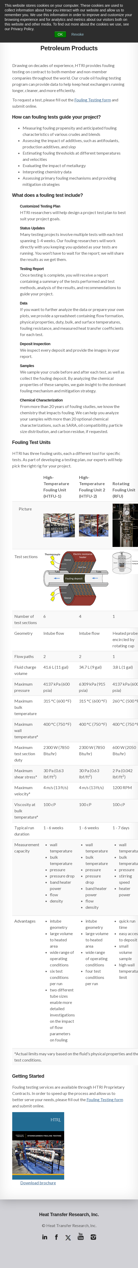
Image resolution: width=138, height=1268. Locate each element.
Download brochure (38, 1182)
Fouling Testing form (92, 99)
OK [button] (60, 34)
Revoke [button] (77, 34)
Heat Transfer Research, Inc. (69, 1214)
